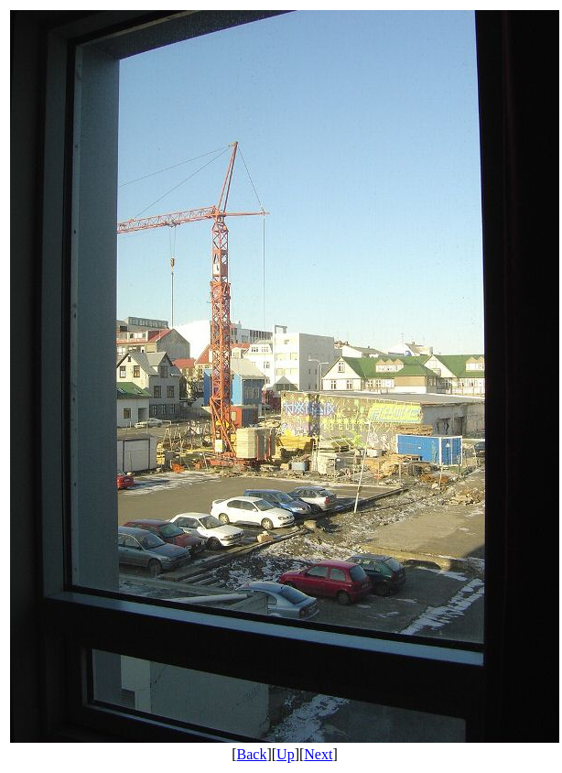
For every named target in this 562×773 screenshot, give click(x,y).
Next (318, 754)
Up (285, 754)
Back (252, 754)
